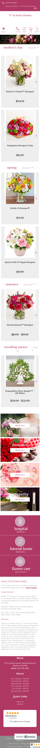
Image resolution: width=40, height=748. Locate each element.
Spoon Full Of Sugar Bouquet (20, 262)
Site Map (29, 746)
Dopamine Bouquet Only (20, 145)
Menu (3, 32)
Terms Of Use (13, 744)
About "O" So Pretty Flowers (14, 581)
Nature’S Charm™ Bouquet (20, 91)
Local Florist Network (15, 746)
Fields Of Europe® (20, 208)
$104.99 (20, 101)
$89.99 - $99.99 (20, 334)
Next (36, 82)
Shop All (32, 48)
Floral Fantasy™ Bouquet (20, 325)
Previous (3, 82)
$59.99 (20, 271)
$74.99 (20, 217)
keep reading (31, 588)
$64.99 (20, 155)
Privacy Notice (26, 744)
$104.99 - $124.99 (20, 400)
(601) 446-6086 (11, 3)
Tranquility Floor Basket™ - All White (20, 392)
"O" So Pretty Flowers (20, 15)
